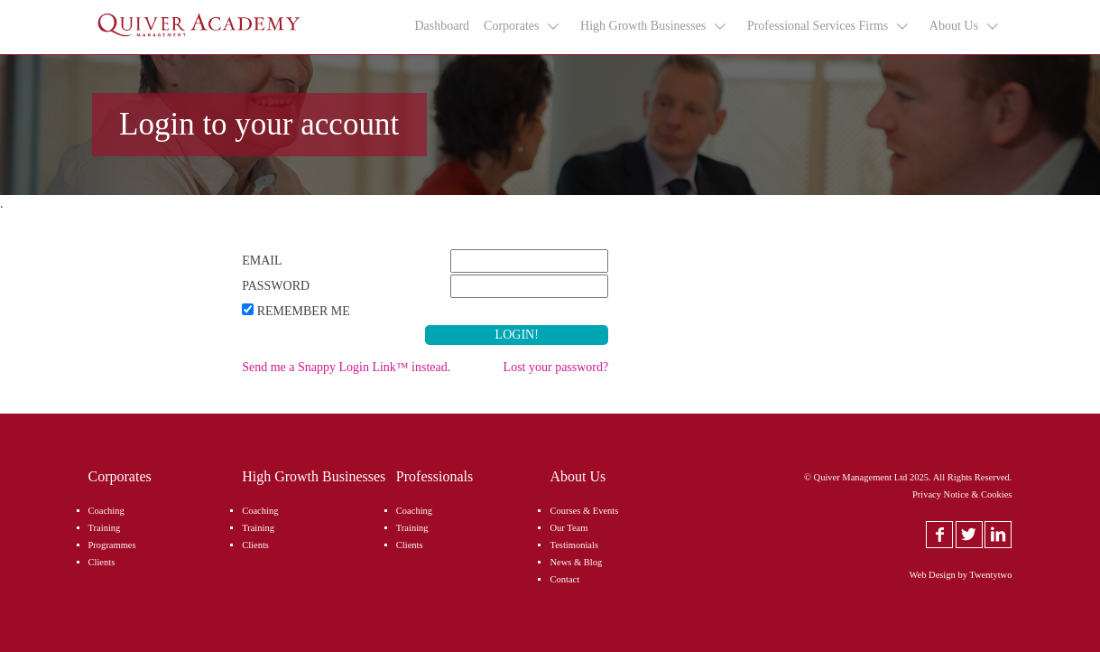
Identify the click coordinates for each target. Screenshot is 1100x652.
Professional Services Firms (829, 26)
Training (104, 528)
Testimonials (574, 545)
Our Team (568, 528)
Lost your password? (556, 367)
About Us (965, 26)
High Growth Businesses (654, 26)
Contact (564, 579)
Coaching (106, 511)
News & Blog (576, 562)
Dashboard (441, 26)
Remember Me (303, 311)
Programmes (112, 545)
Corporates (522, 26)
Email (262, 260)
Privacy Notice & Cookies (962, 494)
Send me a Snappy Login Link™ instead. (346, 367)
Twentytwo (990, 575)
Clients (102, 562)
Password (276, 286)
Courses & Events (584, 511)
